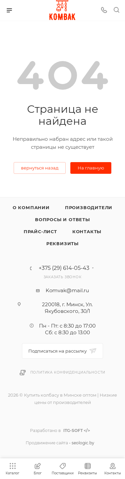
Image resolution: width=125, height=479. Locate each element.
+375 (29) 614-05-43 (64, 268)
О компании (31, 207)
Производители (88, 207)
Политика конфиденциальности (68, 372)
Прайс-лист (40, 231)
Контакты (86, 231)
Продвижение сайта (47, 442)
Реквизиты (62, 243)
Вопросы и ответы (62, 219)
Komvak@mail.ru (67, 290)
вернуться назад (39, 167)
